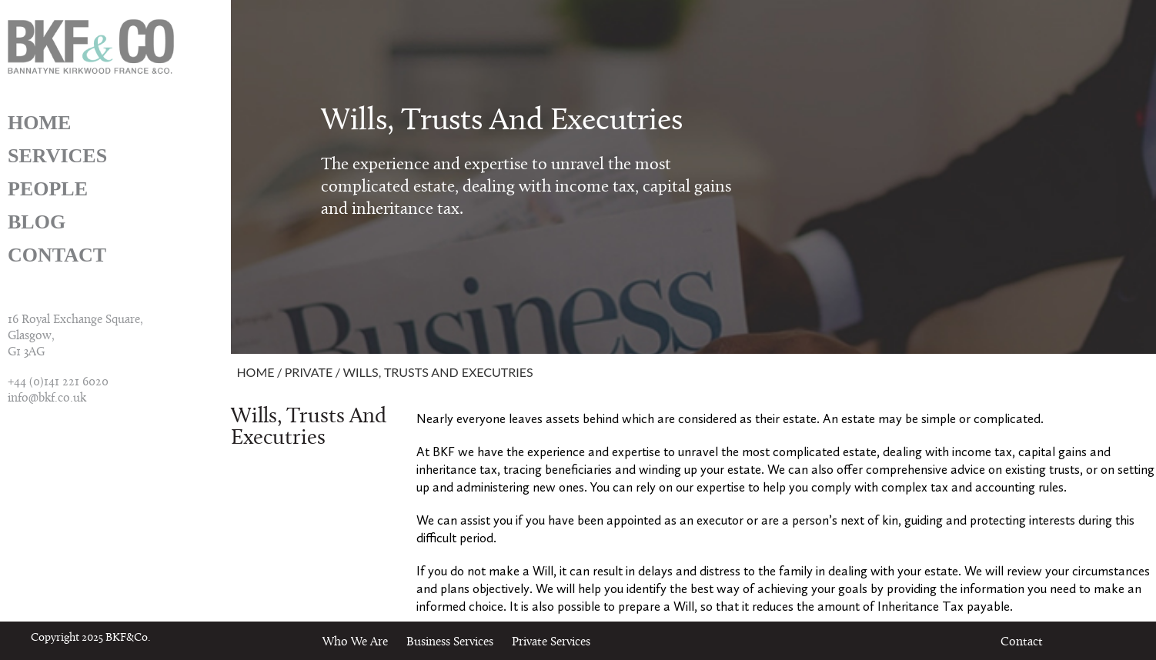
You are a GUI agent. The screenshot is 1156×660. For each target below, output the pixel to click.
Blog (36, 222)
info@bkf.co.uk (47, 398)
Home (39, 123)
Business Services (449, 642)
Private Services (551, 642)
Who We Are (355, 642)
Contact (57, 255)
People (48, 189)
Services (57, 156)
